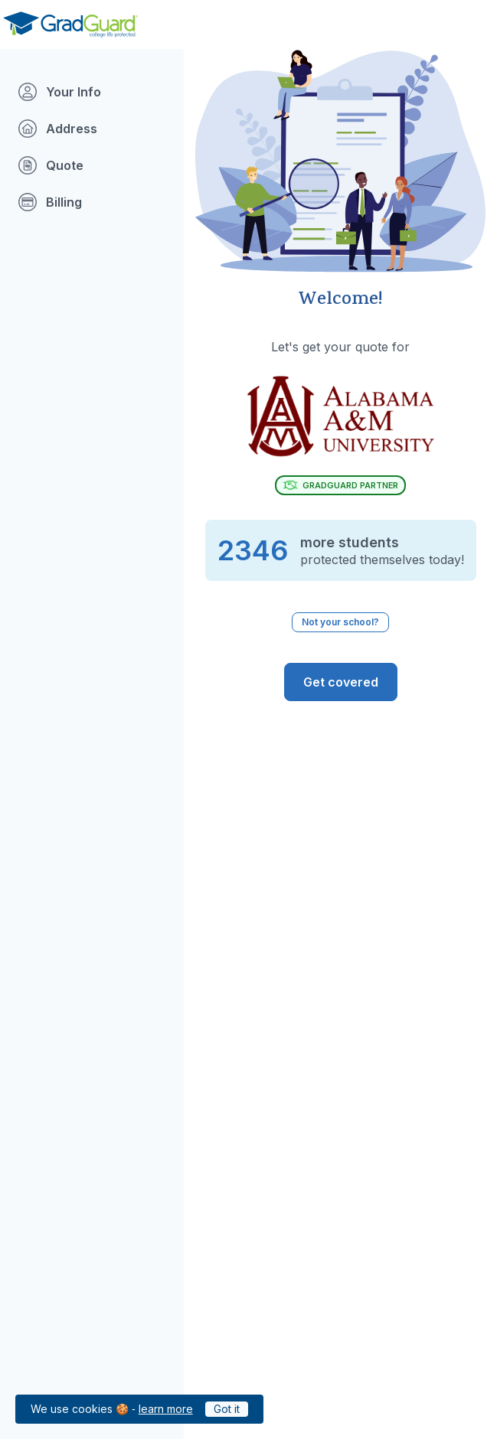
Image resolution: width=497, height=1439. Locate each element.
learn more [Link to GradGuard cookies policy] (166, 1408)
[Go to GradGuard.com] (70, 24)
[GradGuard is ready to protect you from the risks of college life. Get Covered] (340, 682)
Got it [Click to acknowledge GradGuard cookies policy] (227, 1408)
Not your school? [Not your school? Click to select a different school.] (340, 622)
